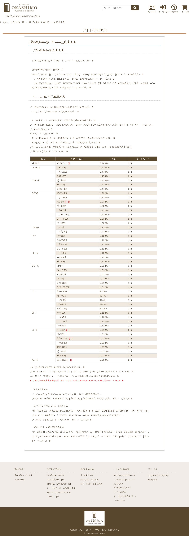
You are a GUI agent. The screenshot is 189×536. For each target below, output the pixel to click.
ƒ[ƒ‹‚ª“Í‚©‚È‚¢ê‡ (125, 496)
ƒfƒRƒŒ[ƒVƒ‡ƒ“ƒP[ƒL (59, 484)
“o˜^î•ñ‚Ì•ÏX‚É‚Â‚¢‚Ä (91, 484)
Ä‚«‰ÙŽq (19, 480)
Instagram (152, 480)
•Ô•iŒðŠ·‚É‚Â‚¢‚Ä (122, 488)
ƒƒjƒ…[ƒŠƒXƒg (10, 22)
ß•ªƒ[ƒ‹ (53, 496)
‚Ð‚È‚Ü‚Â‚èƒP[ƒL (55, 480)
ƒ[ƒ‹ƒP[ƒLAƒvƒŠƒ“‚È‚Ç (61, 488)
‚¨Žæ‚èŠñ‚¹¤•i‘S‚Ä (23, 475)
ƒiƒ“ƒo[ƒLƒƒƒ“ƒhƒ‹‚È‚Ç (59, 492)
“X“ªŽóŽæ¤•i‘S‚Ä (56, 475)
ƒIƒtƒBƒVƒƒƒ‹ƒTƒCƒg (158, 475)
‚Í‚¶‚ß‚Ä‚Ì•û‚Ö (87, 475)
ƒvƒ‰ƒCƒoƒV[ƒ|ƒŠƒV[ (81, 530)
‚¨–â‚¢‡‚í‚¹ (119, 500)
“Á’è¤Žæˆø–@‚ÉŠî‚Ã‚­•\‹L (107, 530)
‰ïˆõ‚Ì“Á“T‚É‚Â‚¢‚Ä (90, 480)
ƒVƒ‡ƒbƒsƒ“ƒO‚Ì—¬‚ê (124, 475)
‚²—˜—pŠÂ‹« (120, 492)
